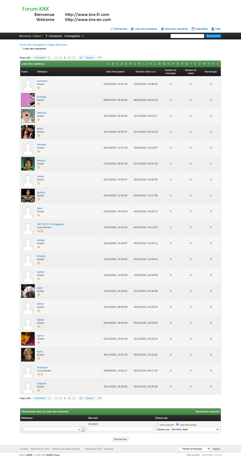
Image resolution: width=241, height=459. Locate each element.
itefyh (40, 128)
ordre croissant (167, 425)
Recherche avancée (207, 411)
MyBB (29, 455)
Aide (218, 28)
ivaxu (40, 351)
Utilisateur (27, 418)
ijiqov (40, 287)
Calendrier (201, 28)
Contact (24, 449)
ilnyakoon (42, 367)
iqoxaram (42, 80)
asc (153, 71)
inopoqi (41, 256)
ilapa (39, 208)
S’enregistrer (72, 36)
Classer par (161, 418)
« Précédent (39, 58)
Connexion (55, 36)
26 (81, 58)
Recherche (120, 28)
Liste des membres (145, 28)
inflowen (41, 144)
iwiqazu (41, 160)
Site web (93, 418)
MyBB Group (53, 455)
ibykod (40, 271)
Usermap (108, 449)
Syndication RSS (93, 449)
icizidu (40, 176)
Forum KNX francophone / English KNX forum (43, 44)
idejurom (42, 112)
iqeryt (40, 335)
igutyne (41, 192)
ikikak (40, 303)
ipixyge (41, 240)
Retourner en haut (40, 449)
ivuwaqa (41, 96)
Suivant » (90, 58)
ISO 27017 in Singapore (50, 224)
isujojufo (41, 383)
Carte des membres (176, 28)
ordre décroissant (188, 425)
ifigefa (40, 319)
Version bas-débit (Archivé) (66, 449)
